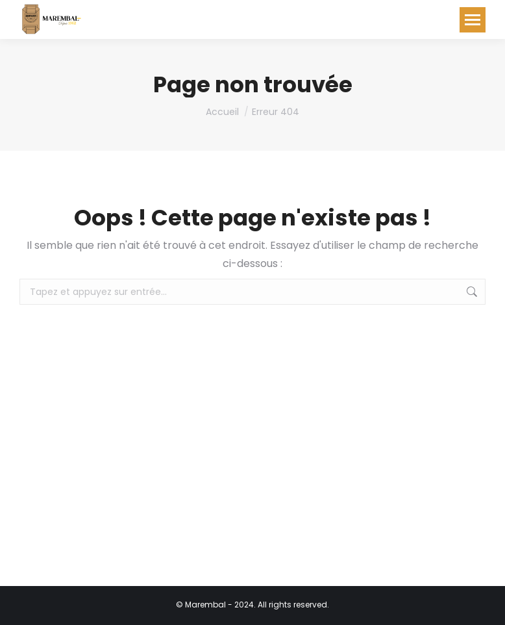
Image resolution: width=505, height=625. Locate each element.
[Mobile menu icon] (473, 19)
